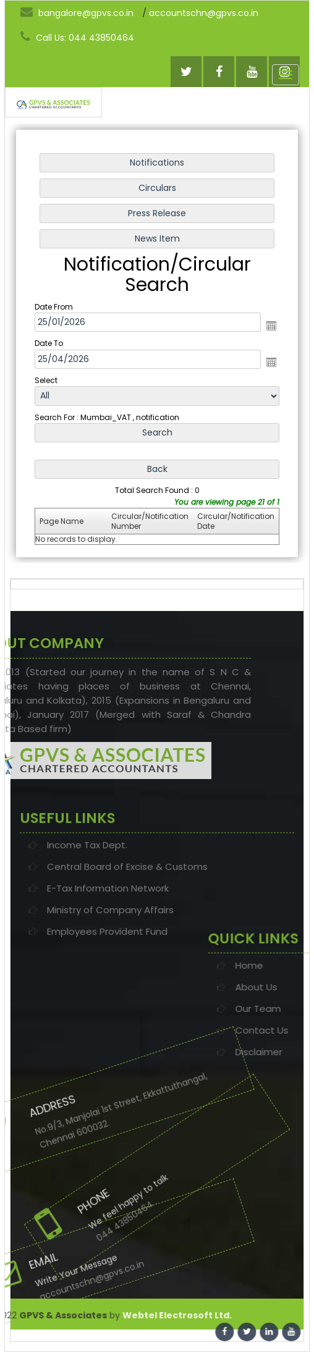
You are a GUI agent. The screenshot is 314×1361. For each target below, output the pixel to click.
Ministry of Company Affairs (110, 956)
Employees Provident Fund (107, 978)
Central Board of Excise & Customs (127, 913)
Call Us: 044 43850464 (77, 37)
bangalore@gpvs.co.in (77, 12)
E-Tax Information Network (108, 935)
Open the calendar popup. (270, 325)
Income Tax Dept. (87, 891)
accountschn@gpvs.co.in (203, 13)
